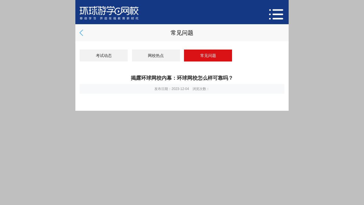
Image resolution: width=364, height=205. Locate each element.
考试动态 (104, 55)
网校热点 (156, 55)
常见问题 (208, 55)
